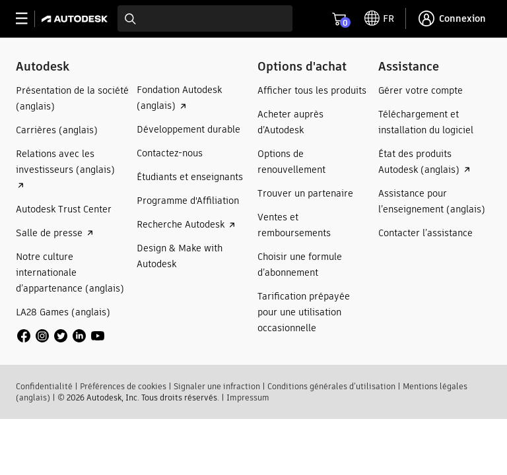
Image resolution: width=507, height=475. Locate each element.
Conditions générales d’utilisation (331, 386)
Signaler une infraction (217, 386)
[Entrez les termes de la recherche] (205, 18)
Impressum (247, 397)
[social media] (61, 336)
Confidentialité (44, 386)
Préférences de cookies (123, 386)
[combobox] (205, 18)
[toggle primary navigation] (29, 19)
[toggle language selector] (379, 18)
